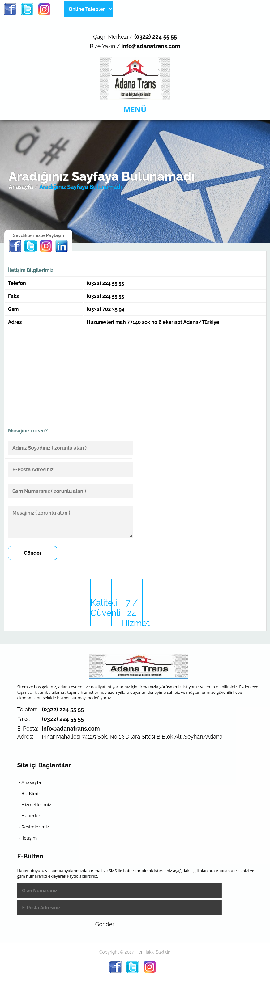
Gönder (32, 553)
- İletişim (28, 838)
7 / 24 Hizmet (132, 612)
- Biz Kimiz (30, 793)
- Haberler (29, 815)
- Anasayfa (30, 782)
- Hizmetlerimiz (35, 804)
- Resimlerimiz (34, 827)
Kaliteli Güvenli (101, 608)
